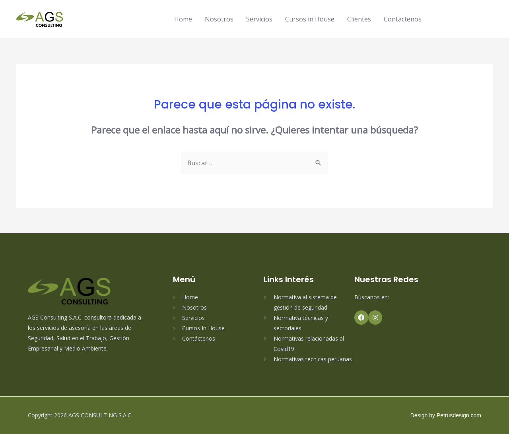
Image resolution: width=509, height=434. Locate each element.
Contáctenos (403, 19)
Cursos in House (309, 19)
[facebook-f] (444, 18)
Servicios (259, 19)
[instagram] (459, 18)
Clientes (359, 19)
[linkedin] (473, 18)
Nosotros (219, 19)
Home (183, 19)
